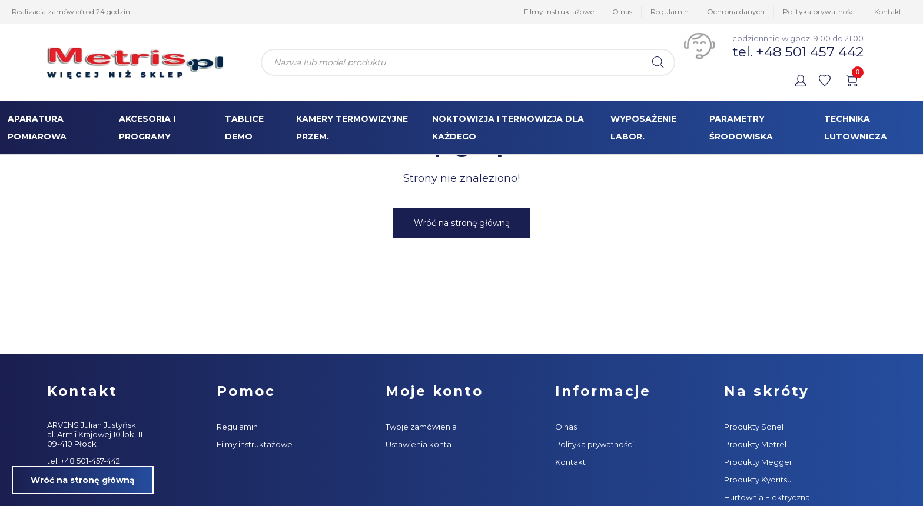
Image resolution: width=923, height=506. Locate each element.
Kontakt (888, 11)
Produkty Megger (758, 462)
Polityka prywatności (819, 11)
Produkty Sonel (753, 426)
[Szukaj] (658, 62)
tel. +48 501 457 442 (798, 52)
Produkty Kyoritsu (758, 479)
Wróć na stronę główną (462, 223)
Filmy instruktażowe (559, 11)
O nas (622, 11)
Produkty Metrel (755, 444)
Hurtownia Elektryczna (767, 497)
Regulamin (669, 11)
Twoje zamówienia (421, 426)
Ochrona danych (736, 11)
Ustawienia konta (418, 444)
